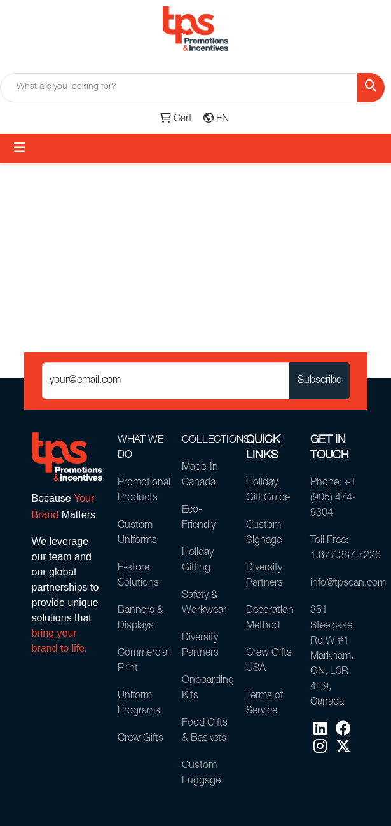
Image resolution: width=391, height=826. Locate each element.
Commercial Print (142, 661)
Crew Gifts (140, 739)
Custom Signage (264, 533)
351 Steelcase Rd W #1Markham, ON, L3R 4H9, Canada (331, 657)
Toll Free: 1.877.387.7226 (334, 548)
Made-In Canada (200, 475)
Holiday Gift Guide (268, 491)
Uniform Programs (139, 704)
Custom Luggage (201, 774)
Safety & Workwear (204, 603)
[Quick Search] (179, 87)
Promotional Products (142, 491)
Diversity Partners (200, 646)
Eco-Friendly (199, 518)
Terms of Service (264, 704)
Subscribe (319, 381)
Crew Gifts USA (269, 661)
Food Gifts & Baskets (205, 731)
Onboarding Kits (206, 688)
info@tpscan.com (334, 584)
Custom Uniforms (137, 533)
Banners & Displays (140, 618)
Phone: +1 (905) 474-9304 (333, 498)
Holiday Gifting (198, 561)
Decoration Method (270, 618)
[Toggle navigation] (19, 148)
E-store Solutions (138, 576)
